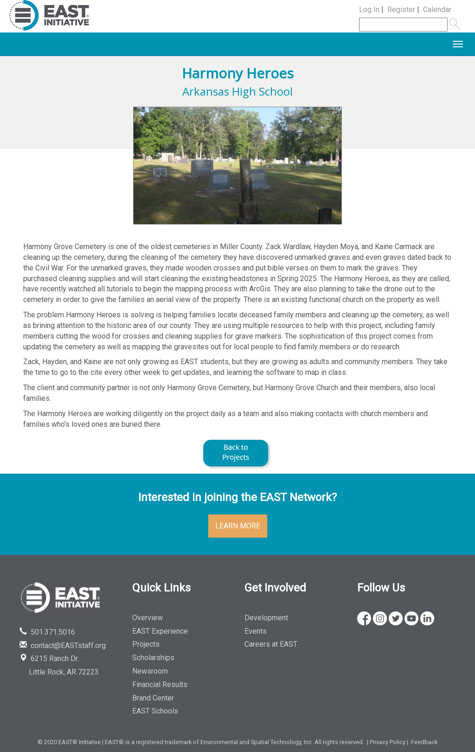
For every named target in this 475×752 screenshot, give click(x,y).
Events (255, 631)
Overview (147, 617)
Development (266, 617)
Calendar (437, 9)
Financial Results (159, 684)
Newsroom (150, 671)
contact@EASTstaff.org (62, 645)
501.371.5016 (47, 632)
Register (401, 9)
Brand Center (153, 698)
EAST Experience (160, 631)
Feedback (424, 742)
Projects (146, 644)
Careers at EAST (270, 644)
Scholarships (153, 657)
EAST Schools (155, 711)
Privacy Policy (387, 742)
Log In (369, 9)
